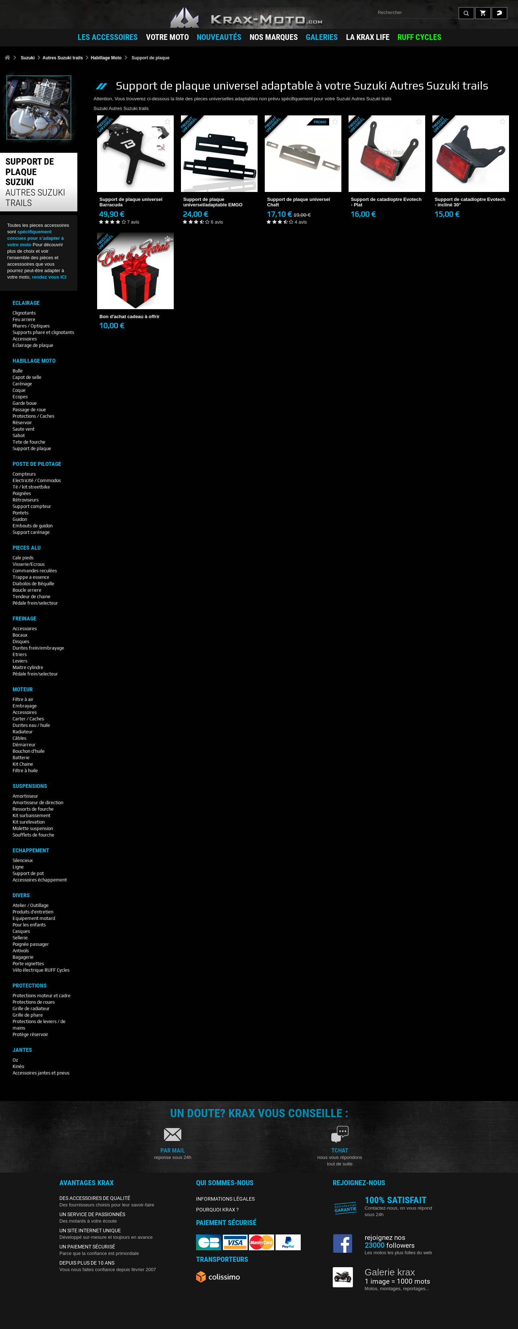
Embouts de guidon (33, 525)
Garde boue (25, 403)
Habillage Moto (106, 57)
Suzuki (28, 57)
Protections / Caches (33, 416)
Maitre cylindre (28, 667)
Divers (21, 895)
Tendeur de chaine (31, 596)
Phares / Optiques (31, 326)
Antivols (21, 950)
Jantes (22, 1050)
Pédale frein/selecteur (35, 603)
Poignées (22, 493)
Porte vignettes (28, 963)
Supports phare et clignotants (43, 332)
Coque (19, 390)
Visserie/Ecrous (29, 564)
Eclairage (26, 303)
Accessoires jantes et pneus (41, 1073)
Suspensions (30, 786)
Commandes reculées (35, 570)
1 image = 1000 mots (397, 1282)
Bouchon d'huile (29, 751)
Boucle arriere (27, 590)
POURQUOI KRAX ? (217, 1210)
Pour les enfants (29, 924)
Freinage (24, 618)
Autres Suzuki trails (62, 57)
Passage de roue (29, 409)
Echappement (31, 850)
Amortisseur (25, 796)
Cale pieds (23, 557)
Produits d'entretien (33, 912)
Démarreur (24, 744)
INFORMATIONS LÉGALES (225, 1199)
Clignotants (24, 313)
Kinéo (18, 1066)
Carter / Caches (28, 718)
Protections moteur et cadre (42, 995)
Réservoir (22, 422)
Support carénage (31, 532)
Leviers (20, 661)
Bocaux (20, 635)
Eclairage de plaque (33, 345)
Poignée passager (31, 944)
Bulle (18, 371)
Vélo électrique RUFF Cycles (41, 970)
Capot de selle (27, 377)
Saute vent (24, 429)
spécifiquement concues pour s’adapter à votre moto (35, 238)
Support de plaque (32, 448)
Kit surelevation (29, 822)
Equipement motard (34, 918)
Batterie (21, 757)
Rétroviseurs (25, 500)
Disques (21, 641)
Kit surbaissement (31, 815)
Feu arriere (24, 319)
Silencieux (23, 860)
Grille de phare (28, 1015)
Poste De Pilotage (37, 464)
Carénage (22, 383)
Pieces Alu (27, 548)
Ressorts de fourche (33, 809)
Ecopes (20, 396)
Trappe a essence (31, 577)
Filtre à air (23, 699)
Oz (15, 1060)
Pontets (20, 512)
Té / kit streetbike (31, 487)
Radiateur (23, 731)
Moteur (23, 689)
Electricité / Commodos (37, 480)
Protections (30, 985)
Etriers (20, 654)
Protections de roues (34, 1002)
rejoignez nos (385, 1238)
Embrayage (25, 706)
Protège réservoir (30, 1034)
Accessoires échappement (40, 880)
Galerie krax (390, 1272)
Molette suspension (33, 828)
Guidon (20, 519)
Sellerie (20, 937)
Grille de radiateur (31, 1008)
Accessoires (25, 339)
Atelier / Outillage (31, 905)
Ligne (18, 867)
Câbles (19, 738)
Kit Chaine (23, 764)
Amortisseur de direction (38, 802)
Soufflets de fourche (33, 835)
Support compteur (32, 506)
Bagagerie (23, 957)
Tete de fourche (29, 442)
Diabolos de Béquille (33, 583)
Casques (21, 931)
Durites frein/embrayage (38, 648)
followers (390, 1246)
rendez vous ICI (49, 277)
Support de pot (28, 873)
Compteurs (24, 474)
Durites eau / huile (31, 725)
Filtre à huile (25, 770)
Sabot (19, 435)
